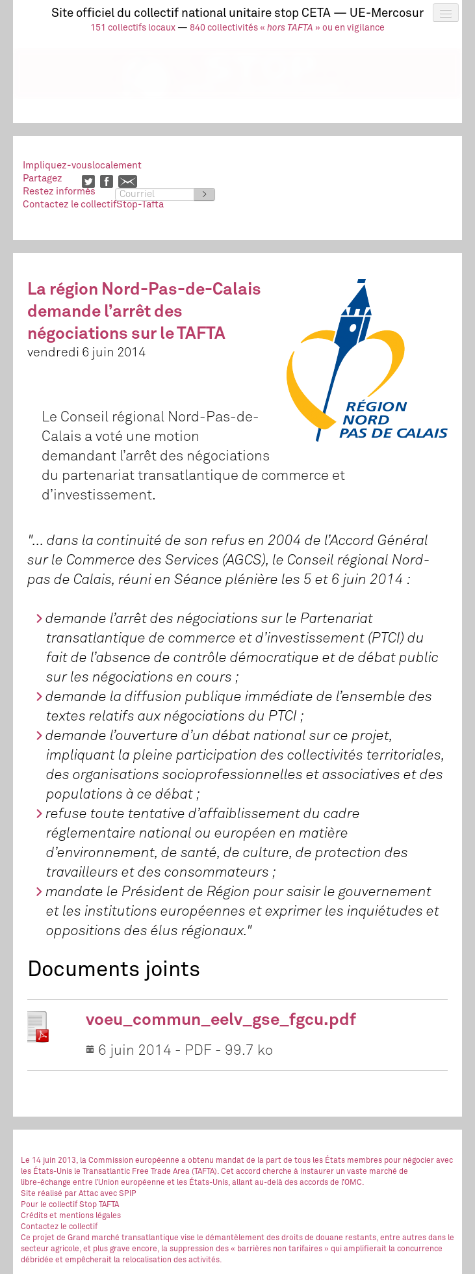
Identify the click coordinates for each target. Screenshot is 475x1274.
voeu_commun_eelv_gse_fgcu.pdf (221, 1020)
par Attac (81, 1194)
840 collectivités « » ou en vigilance (287, 28)
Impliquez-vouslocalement (82, 165)
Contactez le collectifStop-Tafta (93, 204)
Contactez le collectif (59, 1227)
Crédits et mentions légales (71, 1216)
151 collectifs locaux (132, 28)
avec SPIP (118, 1194)
